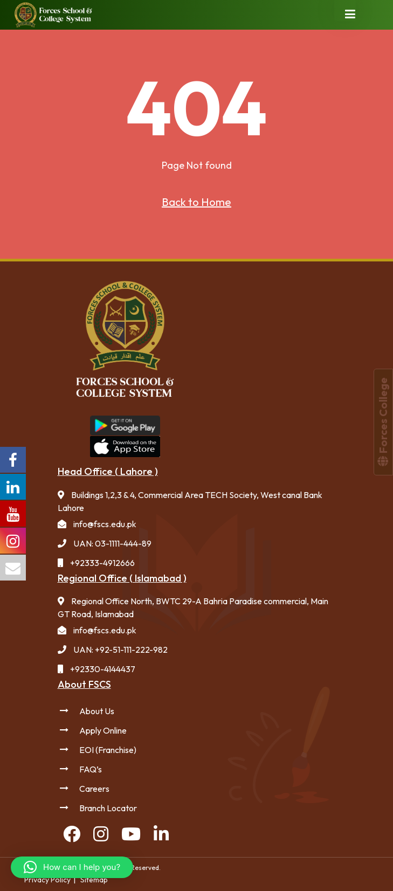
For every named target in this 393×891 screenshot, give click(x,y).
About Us (96, 711)
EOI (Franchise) (107, 749)
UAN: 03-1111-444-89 (112, 543)
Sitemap (94, 880)
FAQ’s (90, 769)
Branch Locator (108, 808)
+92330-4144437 (102, 669)
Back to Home (196, 202)
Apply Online (103, 730)
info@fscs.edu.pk (104, 524)
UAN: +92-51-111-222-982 (120, 649)
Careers (94, 788)
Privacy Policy (47, 880)
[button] (72, 867)
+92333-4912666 (102, 562)
